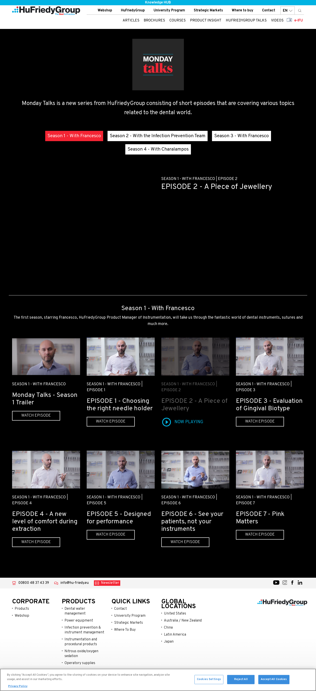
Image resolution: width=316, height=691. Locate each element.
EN (287, 11)
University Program (169, 11)
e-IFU (298, 21)
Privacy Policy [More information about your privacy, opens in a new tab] (17, 686)
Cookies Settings (209, 679)
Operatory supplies (80, 663)
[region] (158, 680)
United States (175, 613)
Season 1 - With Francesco (74, 136)
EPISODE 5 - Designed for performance (119, 518)
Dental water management (75, 611)
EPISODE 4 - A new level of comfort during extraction (44, 521)
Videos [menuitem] (277, 21)
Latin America (175, 634)
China (168, 627)
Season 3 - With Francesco (241, 136)
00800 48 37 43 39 (33, 583)
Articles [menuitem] (131, 21)
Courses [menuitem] (177, 21)
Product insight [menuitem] (205, 21)
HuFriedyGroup (133, 11)
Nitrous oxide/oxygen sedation (81, 653)
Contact (268, 11)
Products (22, 609)
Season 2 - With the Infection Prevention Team (157, 136)
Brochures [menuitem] (154, 21)
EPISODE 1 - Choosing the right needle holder (120, 405)
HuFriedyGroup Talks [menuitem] (246, 21)
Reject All (241, 679)
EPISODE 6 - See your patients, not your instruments (192, 521)
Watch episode (36, 415)
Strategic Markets (208, 11)
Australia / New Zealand (183, 620)
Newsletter (110, 583)
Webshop (105, 11)
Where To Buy (125, 630)
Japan (169, 641)
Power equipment (79, 620)
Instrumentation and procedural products (81, 642)
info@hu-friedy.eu (74, 583)
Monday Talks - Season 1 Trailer (44, 399)
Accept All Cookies (274, 679)
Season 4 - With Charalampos (158, 149)
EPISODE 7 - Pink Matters (260, 518)
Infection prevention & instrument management (84, 630)
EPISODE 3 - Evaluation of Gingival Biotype (269, 405)
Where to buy (242, 11)
